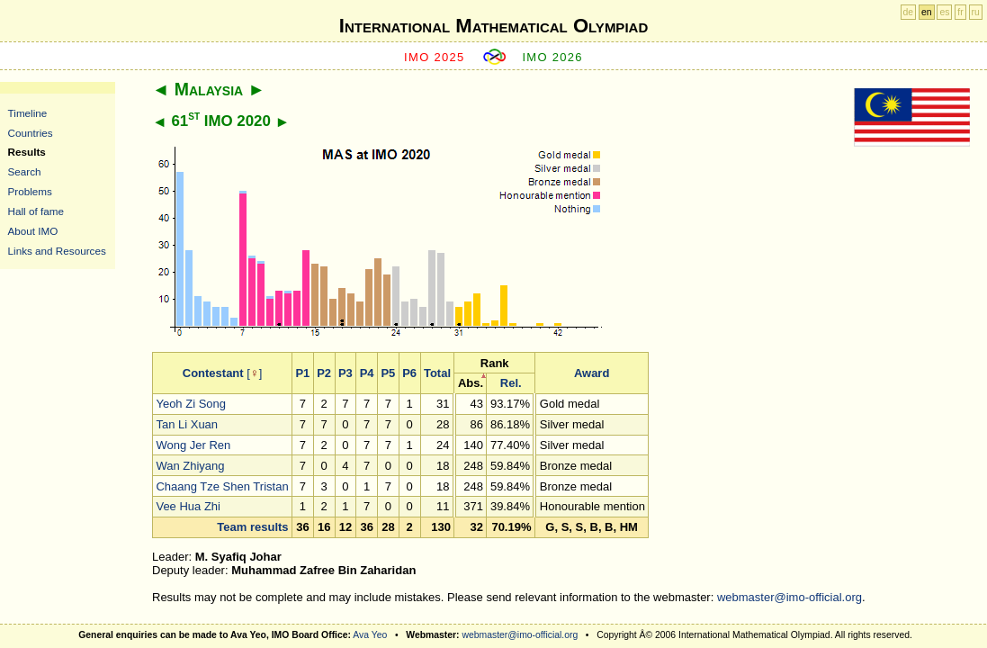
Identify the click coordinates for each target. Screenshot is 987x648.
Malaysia (209, 89)
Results (27, 152)
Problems (30, 191)
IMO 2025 (434, 57)
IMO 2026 (552, 57)
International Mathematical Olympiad (493, 25)
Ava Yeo (370, 635)
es (944, 12)
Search (24, 171)
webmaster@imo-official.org (789, 597)
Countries (30, 133)
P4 (367, 373)
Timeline (28, 113)
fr (960, 12)
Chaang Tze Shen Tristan (222, 486)
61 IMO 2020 (220, 121)
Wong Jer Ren (193, 445)
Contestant (213, 373)
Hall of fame (36, 211)
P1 (302, 373)
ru (976, 12)
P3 (345, 373)
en (926, 12)
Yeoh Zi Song (191, 403)
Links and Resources (57, 250)
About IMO (33, 231)
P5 (388, 373)
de (908, 12)
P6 (409, 373)
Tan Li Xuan (187, 424)
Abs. (470, 383)
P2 (324, 373)
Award (592, 373)
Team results (252, 527)
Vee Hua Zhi (188, 506)
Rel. (511, 383)
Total (437, 373)
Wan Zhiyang (190, 465)
